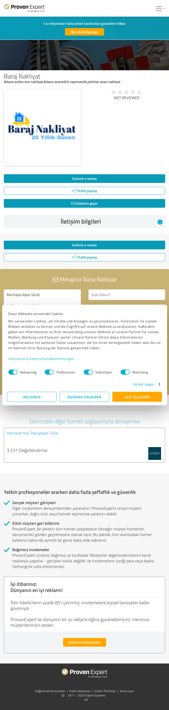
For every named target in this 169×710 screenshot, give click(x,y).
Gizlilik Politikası (105, 691)
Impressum (17, 358)
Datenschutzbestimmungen (51, 358)
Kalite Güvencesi (80, 691)
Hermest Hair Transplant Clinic (32, 433)
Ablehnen (32, 396)
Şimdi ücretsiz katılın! (84, 642)
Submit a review (84, 178)
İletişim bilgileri (112, 221)
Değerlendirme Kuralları (50, 691)
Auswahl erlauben (84, 396)
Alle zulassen (137, 396)
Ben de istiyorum (84, 31)
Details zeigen (143, 384)
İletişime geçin (84, 203)
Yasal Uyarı (127, 691)
